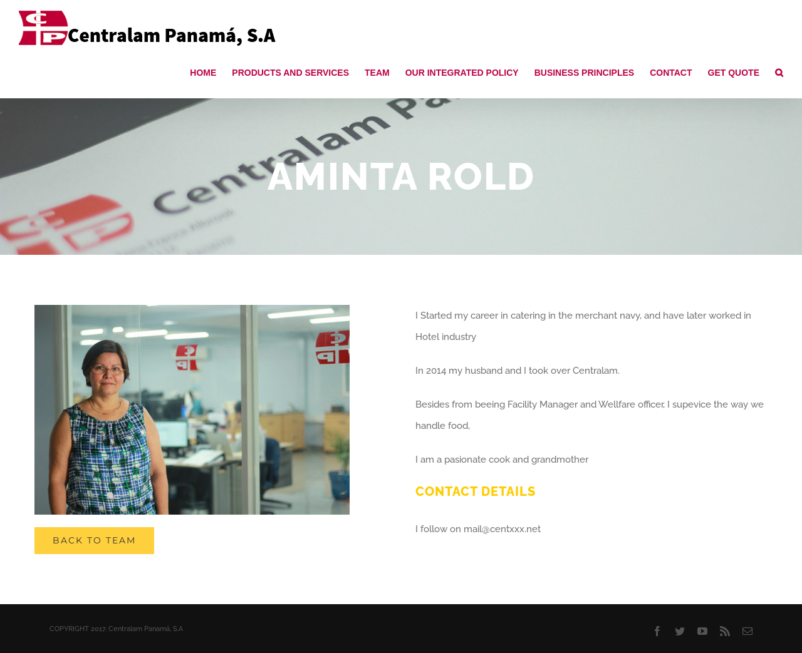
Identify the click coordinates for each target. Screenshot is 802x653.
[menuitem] (211, 72)
